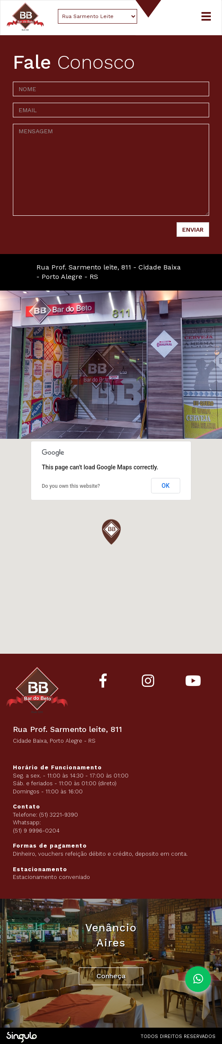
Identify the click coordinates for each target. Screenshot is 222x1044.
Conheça (111, 976)
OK (166, 485)
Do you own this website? (71, 486)
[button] (111, 533)
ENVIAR (193, 229)
